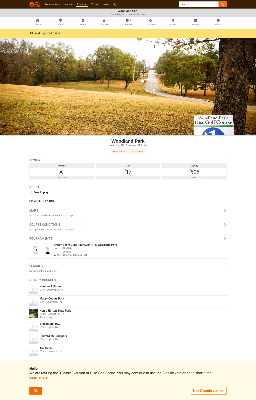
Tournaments (52, 4)
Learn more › (39, 377)
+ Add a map (66, 215)
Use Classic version (208, 391)
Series (105, 4)
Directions (119, 151)
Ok (35, 391)
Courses (82, 4)
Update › (68, 229)
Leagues (68, 4)
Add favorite (136, 151)
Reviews (128, 160)
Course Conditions (128, 224)
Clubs (94, 4)
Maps (128, 210)
